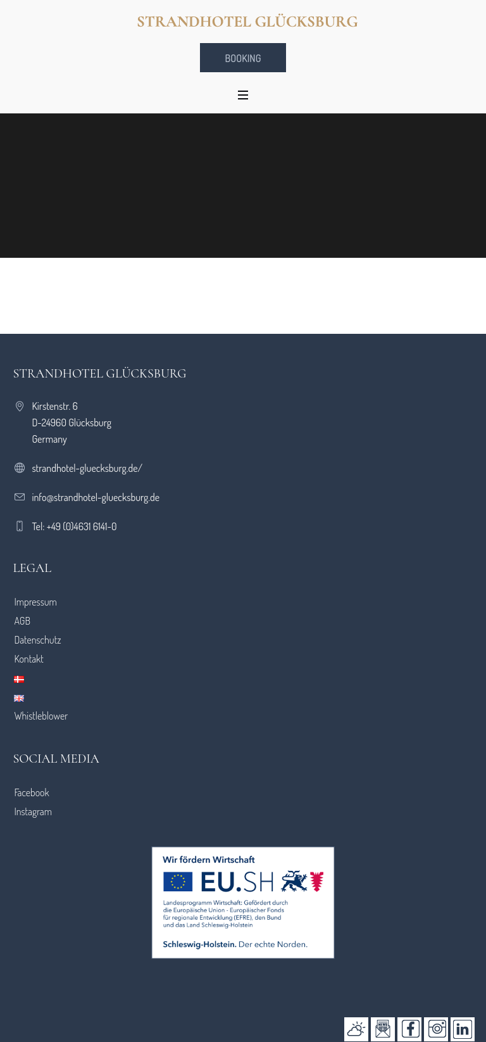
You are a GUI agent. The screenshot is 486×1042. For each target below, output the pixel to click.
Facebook (31, 792)
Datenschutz (37, 639)
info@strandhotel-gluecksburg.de (95, 497)
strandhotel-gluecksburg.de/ (87, 468)
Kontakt (28, 658)
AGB (22, 620)
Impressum (35, 601)
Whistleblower (41, 715)
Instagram (33, 811)
